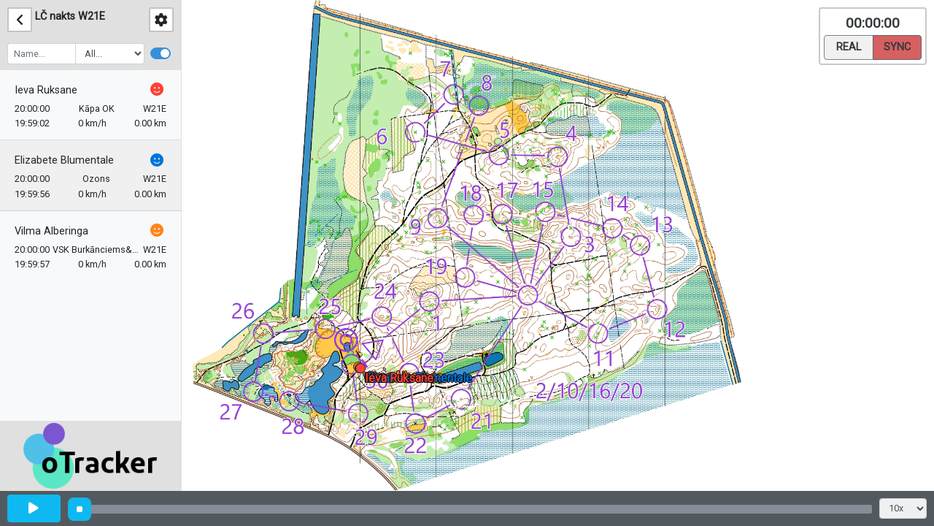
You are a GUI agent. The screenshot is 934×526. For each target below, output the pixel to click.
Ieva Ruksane (46, 90)
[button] (363, 370)
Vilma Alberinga (51, 231)
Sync (897, 46)
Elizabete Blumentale (64, 160)
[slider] (79, 509)
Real (848, 46)
